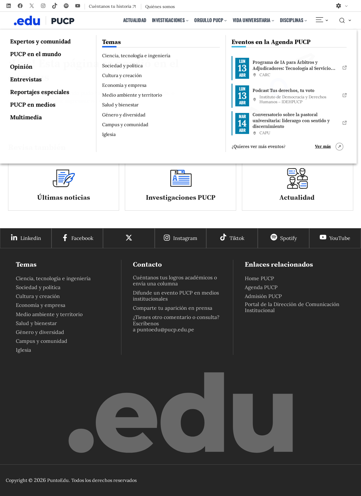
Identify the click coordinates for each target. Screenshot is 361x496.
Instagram (185, 238)
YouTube (339, 238)
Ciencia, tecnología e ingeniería (53, 278)
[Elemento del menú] (321, 20)
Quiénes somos (160, 6)
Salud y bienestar (36, 323)
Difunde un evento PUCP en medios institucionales (176, 295)
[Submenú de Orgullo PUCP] (225, 20)
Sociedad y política (38, 287)
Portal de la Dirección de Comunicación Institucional (292, 307)
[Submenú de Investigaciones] (187, 20)
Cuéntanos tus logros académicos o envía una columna (175, 280)
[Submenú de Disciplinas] (305, 20)
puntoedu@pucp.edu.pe (165, 329)
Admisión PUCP (263, 296)
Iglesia (23, 350)
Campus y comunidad (41, 341)
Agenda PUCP (261, 287)
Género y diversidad (40, 332)
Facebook (82, 238)
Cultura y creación (38, 296)
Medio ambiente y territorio (49, 314)
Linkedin (30, 238)
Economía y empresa (40, 305)
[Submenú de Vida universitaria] (273, 20)
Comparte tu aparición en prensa (172, 308)
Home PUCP (259, 278)
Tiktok (237, 238)
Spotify (288, 238)
